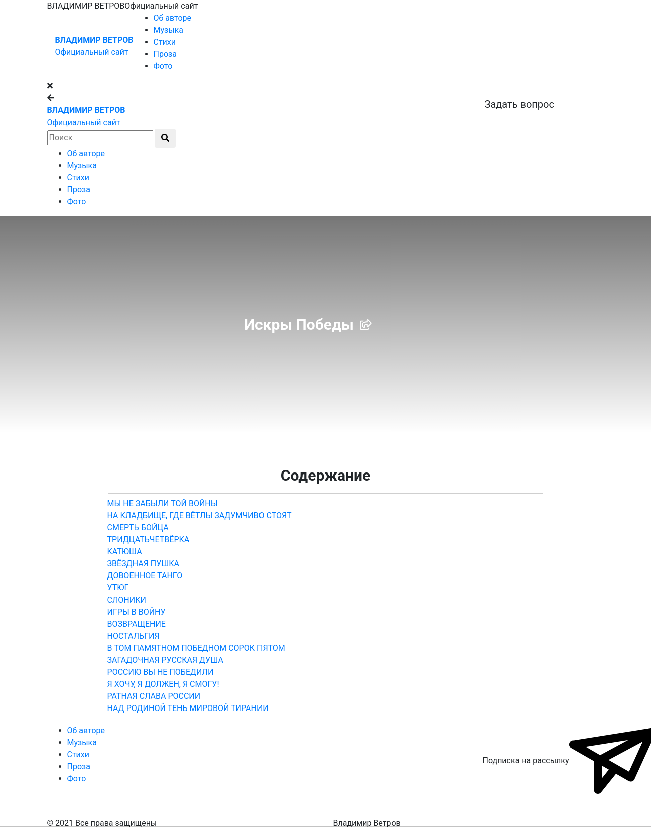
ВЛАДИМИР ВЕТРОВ (94, 40)
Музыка (168, 30)
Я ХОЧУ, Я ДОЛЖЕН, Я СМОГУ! (163, 684)
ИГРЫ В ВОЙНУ (136, 612)
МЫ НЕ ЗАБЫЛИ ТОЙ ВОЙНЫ (162, 503)
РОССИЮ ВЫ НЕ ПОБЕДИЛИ (160, 672)
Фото (163, 66)
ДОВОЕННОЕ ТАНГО (145, 575)
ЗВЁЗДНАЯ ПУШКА (143, 563)
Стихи (165, 42)
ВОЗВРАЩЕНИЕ (136, 624)
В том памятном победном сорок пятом (196, 648)
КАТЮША (124, 551)
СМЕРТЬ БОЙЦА (138, 527)
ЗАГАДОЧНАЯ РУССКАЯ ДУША (165, 660)
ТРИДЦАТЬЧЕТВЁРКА (148, 539)
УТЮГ (118, 588)
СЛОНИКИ (126, 600)
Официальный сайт (91, 52)
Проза (165, 54)
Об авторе (173, 18)
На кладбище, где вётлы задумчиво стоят (199, 515)
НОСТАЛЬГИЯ (133, 636)
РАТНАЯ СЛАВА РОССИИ (154, 696)
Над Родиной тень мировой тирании (188, 708)
